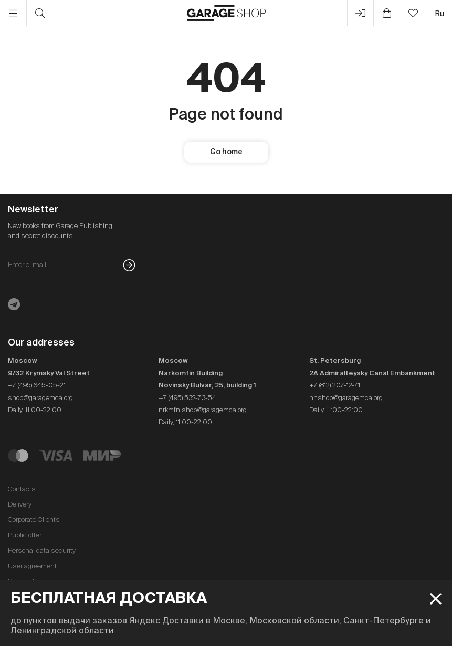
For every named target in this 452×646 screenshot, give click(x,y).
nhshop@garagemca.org (346, 398)
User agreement (32, 566)
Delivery (19, 504)
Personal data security (42, 550)
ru (439, 13)
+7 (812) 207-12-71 (334, 385)
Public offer (24, 535)
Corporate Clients (34, 519)
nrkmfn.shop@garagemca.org (203, 410)
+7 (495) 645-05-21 (37, 385)
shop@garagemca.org (40, 398)
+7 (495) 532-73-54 (187, 398)
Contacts (22, 489)
